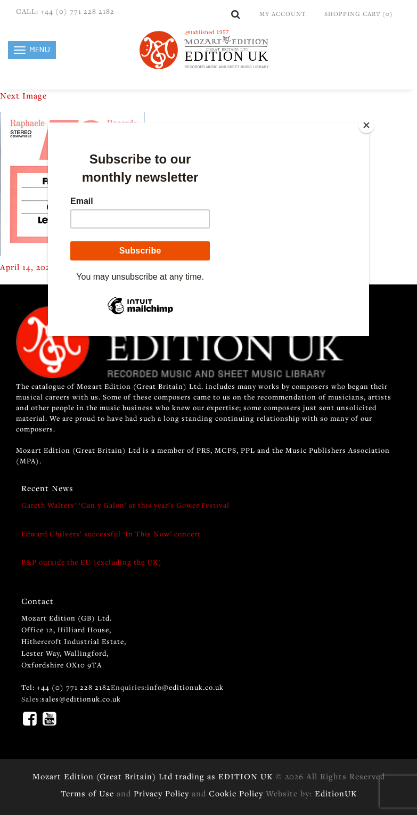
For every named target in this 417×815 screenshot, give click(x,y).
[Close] (366, 125)
